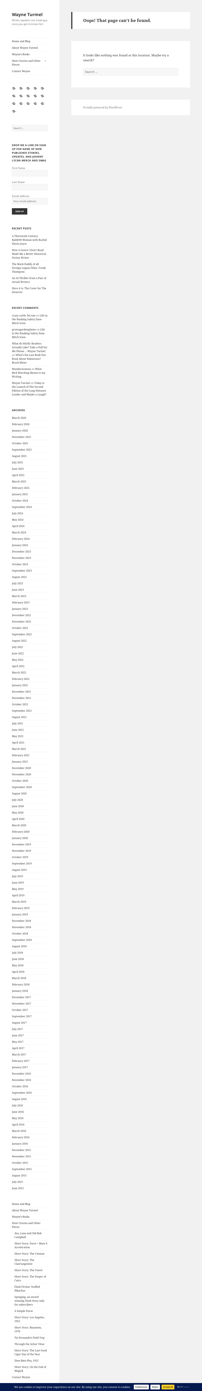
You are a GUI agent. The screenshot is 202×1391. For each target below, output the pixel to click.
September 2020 (22, 787)
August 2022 (19, 640)
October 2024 (20, 500)
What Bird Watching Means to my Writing (28, 372)
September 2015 (22, 1169)
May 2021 (17, 736)
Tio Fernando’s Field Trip (29, 1337)
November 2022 (21, 621)
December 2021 (21, 691)
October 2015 (20, 1162)
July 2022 (17, 647)
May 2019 (17, 889)
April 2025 (18, 475)
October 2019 (20, 857)
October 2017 (20, 1010)
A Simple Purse (23, 1311)
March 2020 (19, 825)
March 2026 (19, 418)
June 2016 (18, 1112)
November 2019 (21, 851)
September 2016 (22, 1092)
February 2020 (21, 831)
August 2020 (19, 793)
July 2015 (17, 1182)
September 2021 (22, 710)
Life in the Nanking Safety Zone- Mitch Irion (29, 319)
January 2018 (20, 991)
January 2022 (20, 685)
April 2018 (18, 971)
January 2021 (20, 761)
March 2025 (19, 481)
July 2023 (17, 583)
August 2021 (19, 717)
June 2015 (18, 1188)
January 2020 (20, 838)
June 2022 (18, 653)
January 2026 (20, 430)
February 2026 (21, 424)
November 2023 (21, 558)
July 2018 (17, 952)
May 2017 (17, 1042)
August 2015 (19, 1175)
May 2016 (17, 1118)
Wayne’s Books (21, 54)
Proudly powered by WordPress (102, 107)
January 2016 (20, 1143)
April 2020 (18, 819)
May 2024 (17, 519)
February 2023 (21, 602)
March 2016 (19, 1131)
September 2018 (22, 940)
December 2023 (21, 551)
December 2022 (21, 615)
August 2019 (19, 870)
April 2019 (18, 895)
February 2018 (21, 984)
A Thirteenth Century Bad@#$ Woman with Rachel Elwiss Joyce (29, 239)
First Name (18, 168)
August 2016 (19, 1099)
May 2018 (17, 965)
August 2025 (19, 456)
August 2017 (19, 1022)
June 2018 (18, 959)
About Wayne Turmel (25, 48)
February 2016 (21, 1137)
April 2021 (18, 742)
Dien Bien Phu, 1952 (26, 1360)
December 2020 (21, 768)
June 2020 (18, 806)
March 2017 (19, 1054)
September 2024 (22, 507)
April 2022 (18, 666)
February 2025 (21, 488)
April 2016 (18, 1124)
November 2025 (21, 437)
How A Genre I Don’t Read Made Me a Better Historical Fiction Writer (29, 253)
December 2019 (21, 844)
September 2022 (22, 634)
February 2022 (21, 679)
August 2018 (19, 946)
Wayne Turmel (27, 14)
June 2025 (18, 469)
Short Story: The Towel (28, 1270)
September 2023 (22, 570)
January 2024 (20, 545)
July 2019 (17, 876)
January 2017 (20, 1067)
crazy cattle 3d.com (23, 315)
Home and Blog (21, 41)
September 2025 (22, 449)
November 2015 (21, 1156)
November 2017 (21, 1003)
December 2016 (21, 1073)
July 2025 (17, 462)
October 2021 (20, 704)
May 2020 (17, 812)
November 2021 (21, 698)
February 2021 (21, 755)
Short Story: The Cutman (29, 1253)
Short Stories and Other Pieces (26, 62)
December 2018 (21, 921)
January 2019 (20, 914)
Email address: (21, 196)
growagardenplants (24, 329)
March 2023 (19, 596)
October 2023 (20, 564)
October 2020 (20, 780)
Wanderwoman (21, 369)
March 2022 (19, 672)
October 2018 (20, 933)
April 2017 (18, 1048)
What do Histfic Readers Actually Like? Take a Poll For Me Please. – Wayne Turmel (29, 347)
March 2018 (19, 978)
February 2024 (21, 539)
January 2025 (20, 494)
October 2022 (20, 628)
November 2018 (21, 927)
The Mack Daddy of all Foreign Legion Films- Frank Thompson (29, 267)
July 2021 (17, 723)
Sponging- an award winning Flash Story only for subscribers (29, 1300)
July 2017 (17, 1029)
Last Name (18, 182)
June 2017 (18, 1035)
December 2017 (21, 997)
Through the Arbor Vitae (29, 1344)
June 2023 (18, 589)
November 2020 (21, 774)
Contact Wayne (21, 71)
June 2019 (18, 882)
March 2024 (19, 532)
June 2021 (18, 730)
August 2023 (19, 577)
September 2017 (22, 1016)
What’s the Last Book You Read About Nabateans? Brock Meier (29, 358)
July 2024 (17, 513)
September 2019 (22, 863)
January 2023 (20, 609)
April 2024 (18, 526)
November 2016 (21, 1080)
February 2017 (21, 1061)
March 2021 (19, 749)
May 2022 (17, 660)
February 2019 (21, 908)
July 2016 (17, 1105)
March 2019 (19, 901)
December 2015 (21, 1150)
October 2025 (20, 443)
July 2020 (17, 800)
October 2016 (20, 1086)
